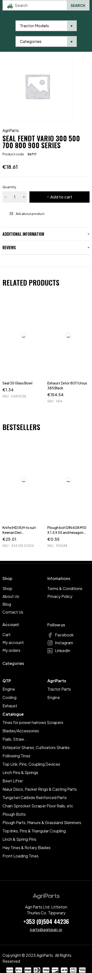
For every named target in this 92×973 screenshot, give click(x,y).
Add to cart (61, 196)
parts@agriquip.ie (46, 929)
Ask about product (30, 214)
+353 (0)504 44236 (46, 921)
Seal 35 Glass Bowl (17, 383)
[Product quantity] (14, 197)
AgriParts (10, 130)
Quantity (9, 187)
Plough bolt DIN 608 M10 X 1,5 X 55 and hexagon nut (66, 532)
